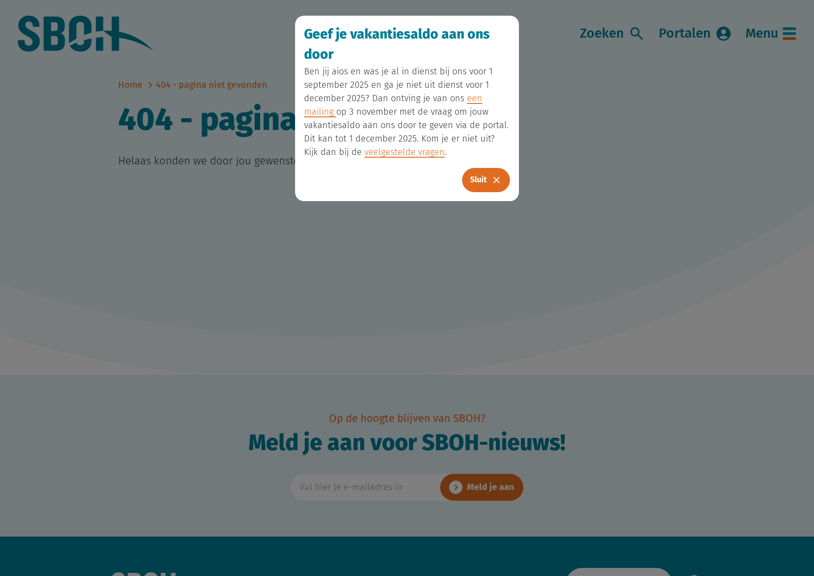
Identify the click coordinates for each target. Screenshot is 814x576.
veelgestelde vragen (404, 152)
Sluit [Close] (486, 180)
